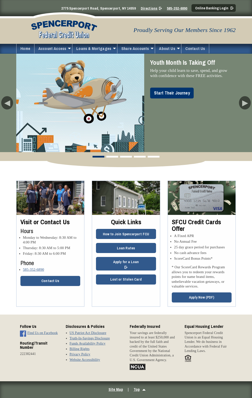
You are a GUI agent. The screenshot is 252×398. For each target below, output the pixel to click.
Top (137, 389)
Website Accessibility (85, 360)
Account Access (52, 48)
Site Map (116, 389)
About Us (167, 48)
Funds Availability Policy (88, 343)
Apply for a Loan (126, 261)
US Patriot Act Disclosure (88, 333)
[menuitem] (25, 48)
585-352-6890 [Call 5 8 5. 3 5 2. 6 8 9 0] (177, 8)
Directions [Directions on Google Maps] (149, 8)
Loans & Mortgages (93, 48)
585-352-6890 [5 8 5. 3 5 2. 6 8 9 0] (33, 269)
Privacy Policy (80, 354)
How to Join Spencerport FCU (126, 234)
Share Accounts (135, 48)
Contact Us (195, 48)
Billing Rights (80, 349)
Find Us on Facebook (42, 333)
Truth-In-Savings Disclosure (90, 338)
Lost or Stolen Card (126, 279)
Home (25, 48)
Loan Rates (126, 248)
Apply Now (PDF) (201, 297)
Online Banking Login (211, 8)
